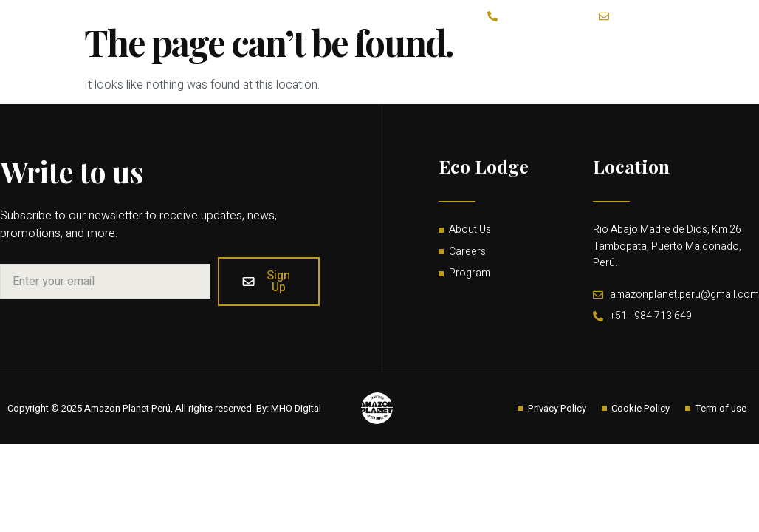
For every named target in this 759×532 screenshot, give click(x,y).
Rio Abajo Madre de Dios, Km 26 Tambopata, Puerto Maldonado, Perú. (667, 247)
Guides (558, 29)
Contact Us (487, 29)
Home (617, 29)
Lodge (278, 29)
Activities (409, 29)
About (345, 29)
